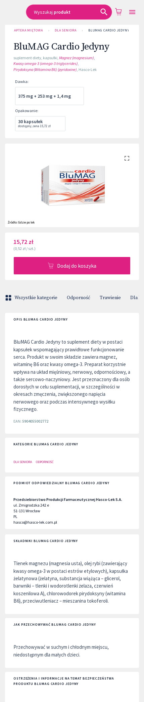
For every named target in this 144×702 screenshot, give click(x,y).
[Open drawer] (132, 12)
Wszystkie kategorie (31, 297)
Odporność (78, 297)
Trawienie (110, 297)
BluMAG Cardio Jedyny (109, 30)
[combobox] (69, 12)
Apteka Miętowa (28, 30)
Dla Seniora (65, 30)
